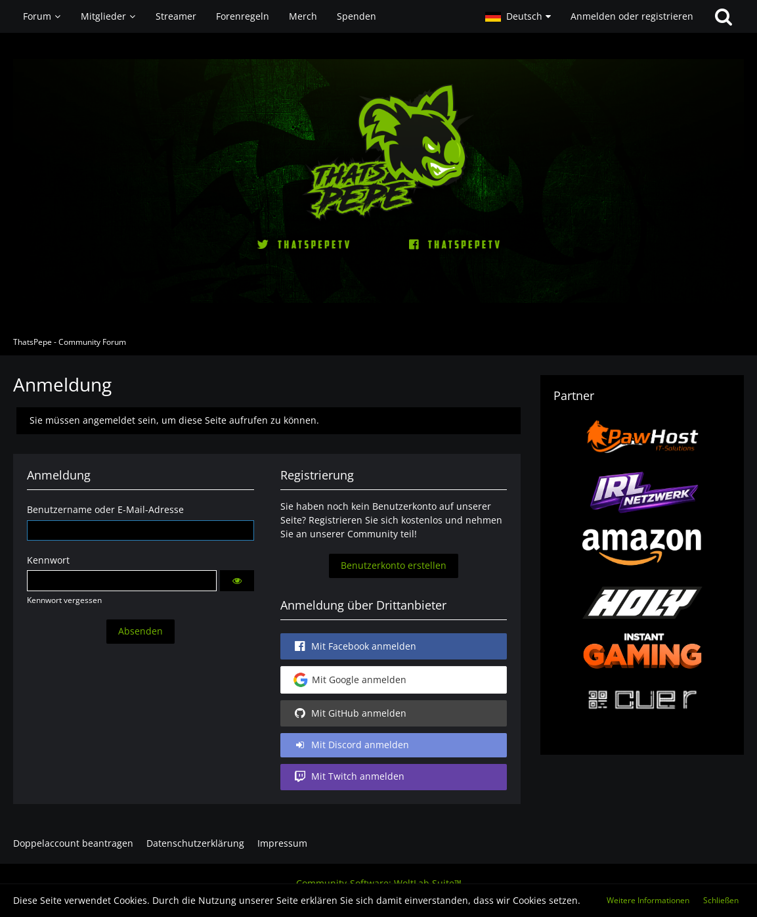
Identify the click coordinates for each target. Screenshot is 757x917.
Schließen (721, 900)
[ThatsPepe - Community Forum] (378, 181)
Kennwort (48, 560)
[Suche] (723, 16)
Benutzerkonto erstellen (393, 565)
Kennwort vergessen (64, 600)
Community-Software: (379, 883)
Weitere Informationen (648, 900)
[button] (518, 16)
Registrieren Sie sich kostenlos (376, 520)
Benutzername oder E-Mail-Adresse (105, 509)
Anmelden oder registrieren (632, 16)
